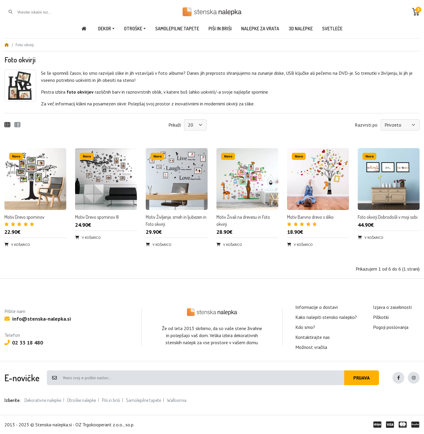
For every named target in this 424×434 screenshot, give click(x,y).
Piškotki (381, 317)
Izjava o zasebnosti (392, 307)
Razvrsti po (366, 125)
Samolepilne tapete (143, 400)
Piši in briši (111, 400)
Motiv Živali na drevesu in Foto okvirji (243, 220)
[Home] (6, 44)
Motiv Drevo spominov (24, 217)
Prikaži (174, 125)
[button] (416, 12)
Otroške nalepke (81, 400)
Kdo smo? (305, 327)
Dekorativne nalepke (42, 400)
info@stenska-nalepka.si (37, 318)
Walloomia (176, 400)
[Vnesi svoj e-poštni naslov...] (203, 377)
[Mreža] (7, 124)
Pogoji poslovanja (390, 327)
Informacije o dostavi (316, 307)
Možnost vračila (311, 347)
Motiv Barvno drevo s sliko (310, 217)
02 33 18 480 (23, 342)
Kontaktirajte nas (312, 337)
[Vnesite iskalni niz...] (41, 12)
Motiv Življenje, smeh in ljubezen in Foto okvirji (176, 220)
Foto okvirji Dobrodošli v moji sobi (388, 217)
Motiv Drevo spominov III (97, 217)
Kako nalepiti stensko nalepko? (326, 317)
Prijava (361, 378)
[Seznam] (17, 124)
